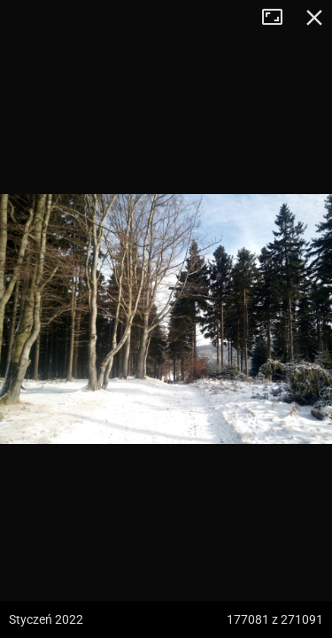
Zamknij (314, 17)
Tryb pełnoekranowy (279, 17)
